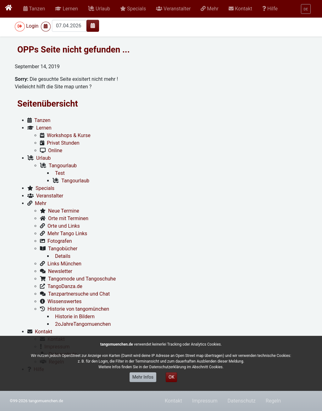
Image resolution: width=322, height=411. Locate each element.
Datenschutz (242, 401)
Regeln (273, 401)
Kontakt (173, 401)
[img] (93, 25)
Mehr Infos (142, 377)
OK (171, 377)
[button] (66, 9)
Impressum (205, 401)
